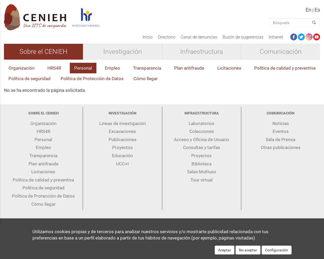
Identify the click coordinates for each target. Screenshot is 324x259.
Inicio (148, 37)
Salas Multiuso (201, 171)
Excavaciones (122, 131)
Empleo (112, 68)
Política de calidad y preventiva (285, 68)
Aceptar (224, 253)
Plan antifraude (189, 68)
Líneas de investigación (122, 123)
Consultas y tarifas (201, 147)
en (308, 10)
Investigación (122, 51)
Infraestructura (201, 51)
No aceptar (248, 253)
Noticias (280, 123)
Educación (122, 155)
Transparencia (147, 68)
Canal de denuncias (199, 37)
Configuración (276, 253)
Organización (21, 68)
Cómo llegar (146, 78)
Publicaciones (122, 139)
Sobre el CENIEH (43, 51)
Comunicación (281, 51)
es (317, 10)
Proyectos (122, 147)
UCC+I (122, 163)
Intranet (276, 37)
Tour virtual (201, 180)
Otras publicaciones (281, 147)
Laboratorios (201, 123)
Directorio (166, 37)
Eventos (281, 131)
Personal (83, 68)
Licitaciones (229, 68)
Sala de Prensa (280, 139)
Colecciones (201, 131)
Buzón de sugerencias (243, 37)
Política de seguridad (29, 78)
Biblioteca (202, 163)
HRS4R (54, 68)
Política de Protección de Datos (92, 78)
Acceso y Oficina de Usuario (201, 139)
